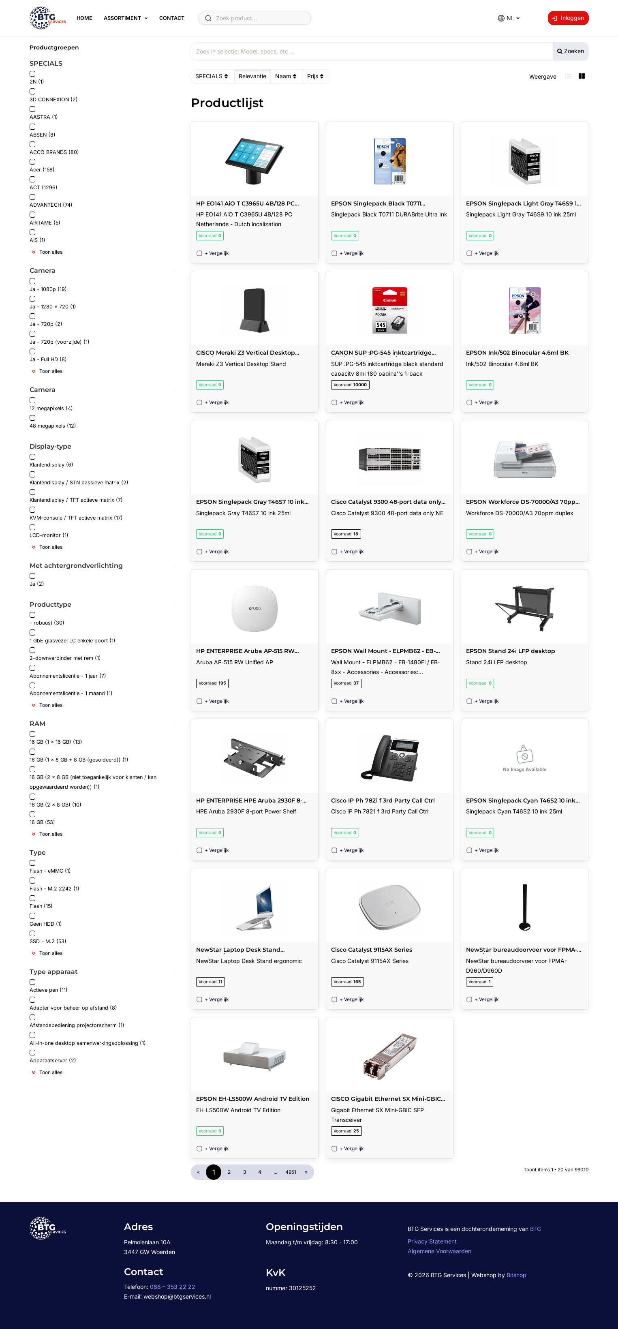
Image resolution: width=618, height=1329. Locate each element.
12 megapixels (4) (51, 404)
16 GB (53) (42, 818)
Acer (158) (42, 166)
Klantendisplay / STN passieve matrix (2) (79, 478)
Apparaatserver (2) (53, 1057)
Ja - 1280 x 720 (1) (53, 303)
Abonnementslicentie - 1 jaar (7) (68, 671)
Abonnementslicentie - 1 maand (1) (71, 689)
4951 (290, 1172)
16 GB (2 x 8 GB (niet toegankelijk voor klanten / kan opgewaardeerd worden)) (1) (93, 778)
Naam (286, 76)
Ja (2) (37, 580)
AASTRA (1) (44, 113)
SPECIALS (212, 76)
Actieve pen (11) (49, 986)
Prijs (316, 76)
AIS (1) (37, 236)
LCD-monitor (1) (49, 531)
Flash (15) (41, 902)
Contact (171, 18)
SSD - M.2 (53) (48, 937)
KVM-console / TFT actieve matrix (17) (76, 513)
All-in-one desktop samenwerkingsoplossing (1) (88, 1039)
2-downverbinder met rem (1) (65, 654)
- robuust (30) (47, 619)
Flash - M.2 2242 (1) (54, 884)
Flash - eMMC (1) (50, 867)
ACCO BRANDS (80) (54, 148)
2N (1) (37, 78)
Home (84, 18)
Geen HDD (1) (46, 920)
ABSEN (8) (43, 130)
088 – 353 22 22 (172, 1286)
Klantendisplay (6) (51, 461)
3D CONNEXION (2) (54, 95)
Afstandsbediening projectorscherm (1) (77, 1021)
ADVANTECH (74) (51, 201)
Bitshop (516, 1274)
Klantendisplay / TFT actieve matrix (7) (76, 496)
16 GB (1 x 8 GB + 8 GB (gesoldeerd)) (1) (79, 755)
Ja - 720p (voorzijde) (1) (60, 338)
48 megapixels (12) (53, 422)
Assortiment (122, 18)
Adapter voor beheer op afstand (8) (73, 1003)
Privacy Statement (432, 1241)
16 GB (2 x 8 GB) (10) (55, 800)
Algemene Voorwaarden (439, 1251)
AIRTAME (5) (45, 218)
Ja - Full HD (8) (48, 355)
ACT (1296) (44, 183)
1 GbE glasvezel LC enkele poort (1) (72, 636)
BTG (535, 1228)
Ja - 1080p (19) (48, 285)
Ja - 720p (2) (46, 320)
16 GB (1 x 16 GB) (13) (56, 738)
